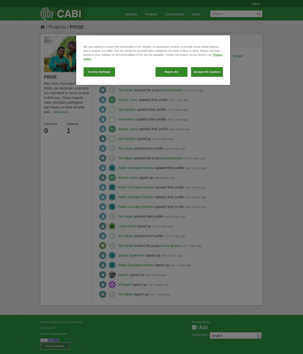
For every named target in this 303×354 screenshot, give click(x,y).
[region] (153, 60)
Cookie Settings (99, 71)
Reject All (171, 71)
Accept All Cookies (207, 71)
